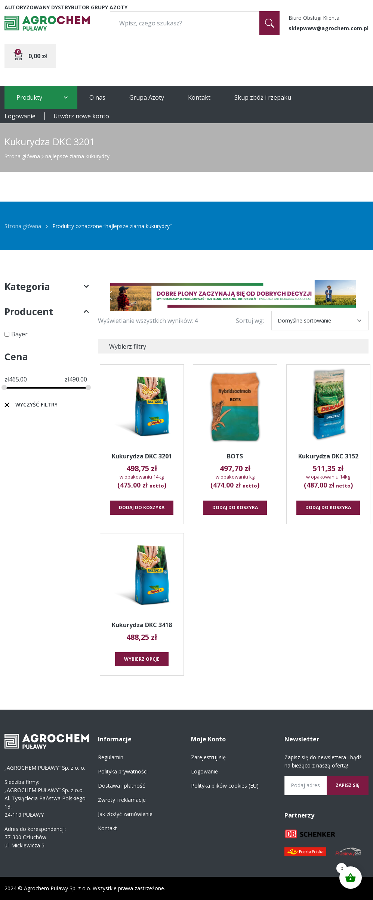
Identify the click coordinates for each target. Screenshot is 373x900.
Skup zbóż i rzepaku (262, 97)
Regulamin (110, 757)
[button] (233, 295)
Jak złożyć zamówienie (125, 814)
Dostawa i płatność (121, 785)
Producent (46, 311)
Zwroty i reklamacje (122, 799)
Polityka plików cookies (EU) (225, 785)
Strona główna (22, 156)
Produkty (29, 97)
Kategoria (46, 286)
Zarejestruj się (208, 757)
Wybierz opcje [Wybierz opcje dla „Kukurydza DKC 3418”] (142, 659)
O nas (97, 97)
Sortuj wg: (250, 321)
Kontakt (199, 97)
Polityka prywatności (123, 771)
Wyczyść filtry (36, 404)
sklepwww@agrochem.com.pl (329, 28)
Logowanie (20, 116)
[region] (233, 295)
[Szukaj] (269, 23)
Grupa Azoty (146, 97)
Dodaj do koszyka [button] (141, 507)
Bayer (19, 334)
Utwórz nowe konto (81, 116)
